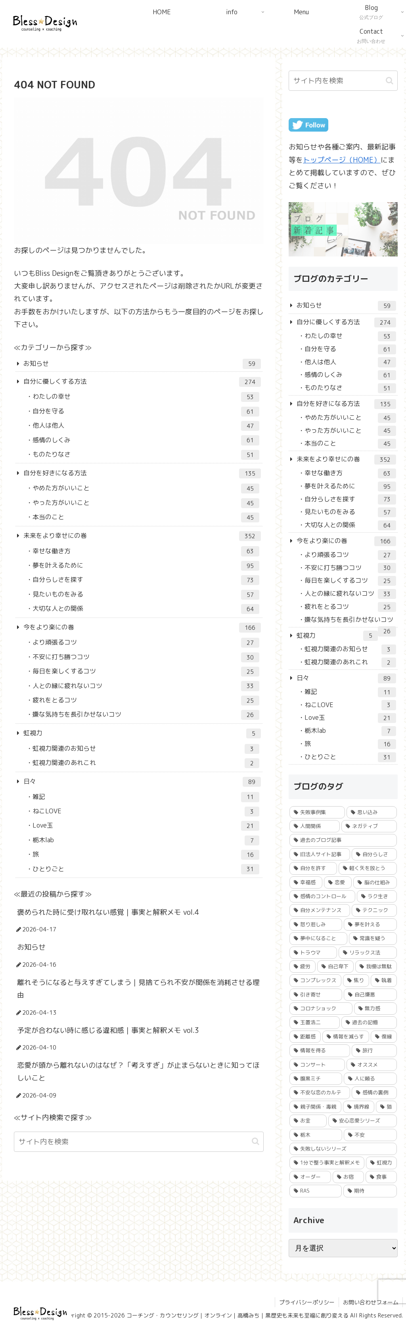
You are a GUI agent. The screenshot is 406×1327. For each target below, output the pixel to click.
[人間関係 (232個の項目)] (314, 826)
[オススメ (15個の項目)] (372, 1065)
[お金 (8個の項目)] (308, 1121)
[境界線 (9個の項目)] (358, 1107)
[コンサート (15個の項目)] (317, 1065)
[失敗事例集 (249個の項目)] (317, 812)
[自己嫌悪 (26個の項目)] (370, 995)
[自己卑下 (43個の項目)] (335, 966)
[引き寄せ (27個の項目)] (315, 995)
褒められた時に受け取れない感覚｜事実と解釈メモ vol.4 (108, 912)
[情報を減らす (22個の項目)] (345, 1037)
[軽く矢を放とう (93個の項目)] (367, 868)
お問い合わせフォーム (370, 1302)
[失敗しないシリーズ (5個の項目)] (342, 1149)
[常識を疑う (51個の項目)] (372, 938)
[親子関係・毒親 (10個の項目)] (315, 1107)
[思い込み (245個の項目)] (372, 812)
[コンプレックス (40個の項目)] (315, 980)
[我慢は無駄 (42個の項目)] (376, 966)
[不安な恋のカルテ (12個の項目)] (319, 1092)
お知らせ (31, 947)
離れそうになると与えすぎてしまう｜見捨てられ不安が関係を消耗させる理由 (138, 988)
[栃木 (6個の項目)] (315, 1135)
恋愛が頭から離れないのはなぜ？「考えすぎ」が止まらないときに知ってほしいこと (138, 1071)
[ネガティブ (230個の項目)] (369, 826)
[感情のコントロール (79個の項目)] (322, 896)
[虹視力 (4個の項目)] (381, 1163)
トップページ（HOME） (342, 160)
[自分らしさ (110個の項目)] (374, 854)
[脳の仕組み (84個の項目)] (374, 882)
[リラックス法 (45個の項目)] (367, 952)
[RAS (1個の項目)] (315, 1191)
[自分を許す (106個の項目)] (313, 868)
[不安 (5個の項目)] (370, 1135)
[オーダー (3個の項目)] (310, 1177)
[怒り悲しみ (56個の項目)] (315, 924)
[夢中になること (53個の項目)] (318, 938)
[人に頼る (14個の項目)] (370, 1079)
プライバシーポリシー (307, 1302)
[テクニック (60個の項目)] (374, 910)
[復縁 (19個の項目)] (384, 1037)
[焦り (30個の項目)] (356, 980)
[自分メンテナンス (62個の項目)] (319, 910)
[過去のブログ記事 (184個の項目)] (342, 840)
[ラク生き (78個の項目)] (377, 896)
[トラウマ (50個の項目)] (313, 952)
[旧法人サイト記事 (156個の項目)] (319, 854)
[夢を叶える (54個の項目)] (370, 924)
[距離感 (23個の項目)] (305, 1037)
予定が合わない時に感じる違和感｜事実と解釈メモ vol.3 (108, 1030)
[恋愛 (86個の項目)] (338, 882)
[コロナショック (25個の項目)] (320, 1008)
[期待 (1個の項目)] (369, 1191)
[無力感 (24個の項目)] (375, 1008)
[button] (255, 1141)
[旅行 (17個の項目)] (374, 1050)
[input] (139, 1142)
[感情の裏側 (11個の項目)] (374, 1092)
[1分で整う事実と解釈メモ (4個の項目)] (326, 1163)
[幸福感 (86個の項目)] (305, 882)
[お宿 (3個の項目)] (348, 1177)
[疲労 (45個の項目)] (302, 966)
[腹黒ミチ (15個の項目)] (315, 1079)
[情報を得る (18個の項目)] (319, 1050)
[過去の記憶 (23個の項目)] (369, 1022)
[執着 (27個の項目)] (384, 980)
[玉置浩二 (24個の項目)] (314, 1022)
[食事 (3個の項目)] (381, 1177)
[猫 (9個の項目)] (386, 1107)
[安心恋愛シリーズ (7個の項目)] (362, 1121)
